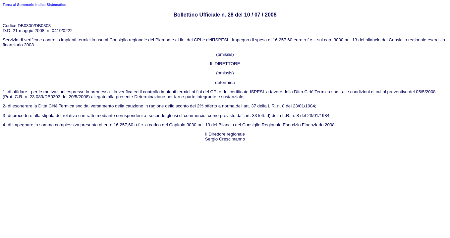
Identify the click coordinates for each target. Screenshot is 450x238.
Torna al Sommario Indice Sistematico (34, 5)
